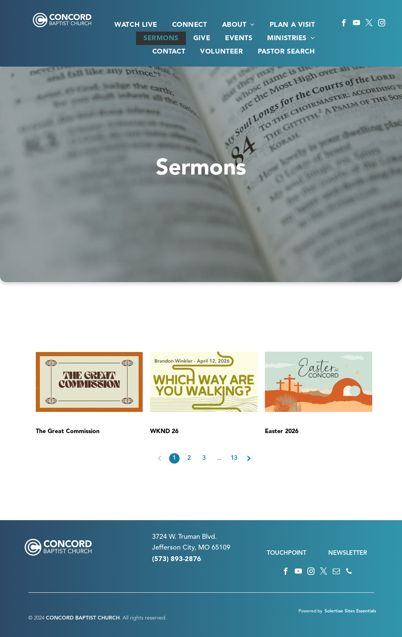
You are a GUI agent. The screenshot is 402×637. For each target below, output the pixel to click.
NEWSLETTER (347, 553)
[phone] (349, 572)
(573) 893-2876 (176, 559)
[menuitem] (135, 25)
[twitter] (369, 23)
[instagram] (381, 23)
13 (234, 458)
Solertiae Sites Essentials (350, 611)
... (219, 458)
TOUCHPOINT (286, 553)
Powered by (310, 611)
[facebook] (343, 23)
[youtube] (356, 23)
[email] (336, 572)
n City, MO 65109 (203, 547)
